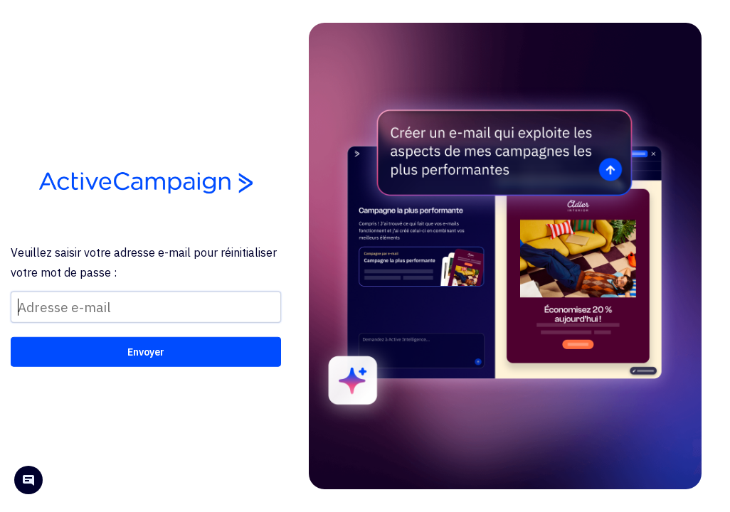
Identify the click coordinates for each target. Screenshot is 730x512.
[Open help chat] (28, 482)
